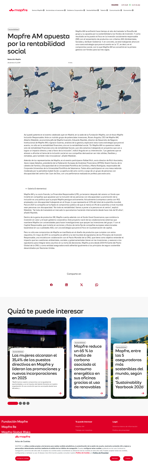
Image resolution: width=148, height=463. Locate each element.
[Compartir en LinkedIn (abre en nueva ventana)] (66, 284)
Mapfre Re (9, 427)
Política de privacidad (121, 430)
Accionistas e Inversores (56, 10)
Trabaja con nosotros (84, 430)
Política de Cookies (83, 453)
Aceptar (128, 458)
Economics (129, 10)
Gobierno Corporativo (76, 10)
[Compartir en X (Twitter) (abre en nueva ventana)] (81, 284)
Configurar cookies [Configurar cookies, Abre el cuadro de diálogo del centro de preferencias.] (23, 458)
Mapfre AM (80, 426)
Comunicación (115, 10)
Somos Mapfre (38, 10)
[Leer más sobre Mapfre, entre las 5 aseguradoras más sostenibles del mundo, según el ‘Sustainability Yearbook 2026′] (130, 393)
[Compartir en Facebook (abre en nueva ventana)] (51, 284)
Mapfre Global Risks (16, 432)
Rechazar (115, 458)
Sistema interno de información (125, 426)
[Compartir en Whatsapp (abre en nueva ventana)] (96, 284)
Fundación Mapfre (15, 421)
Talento (104, 10)
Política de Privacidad (100, 453)
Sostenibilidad (93, 10)
